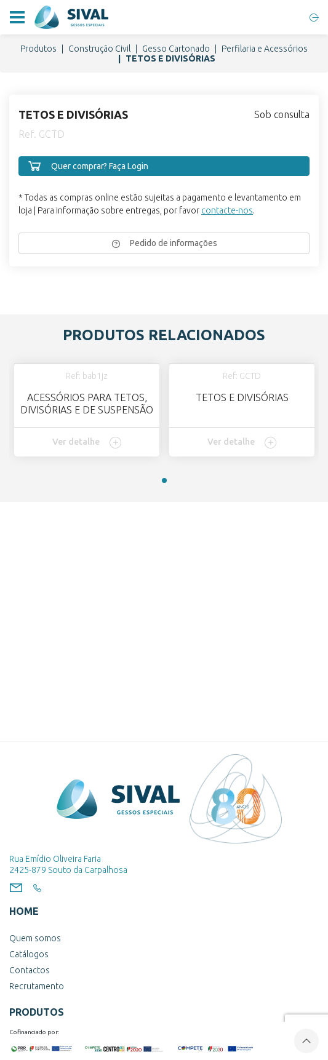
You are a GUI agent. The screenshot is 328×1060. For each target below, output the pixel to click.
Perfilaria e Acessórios (265, 49)
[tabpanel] (86, 410)
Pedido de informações (164, 243)
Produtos (38, 49)
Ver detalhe (87, 442)
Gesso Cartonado (176, 49)
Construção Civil (99, 49)
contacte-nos (227, 210)
